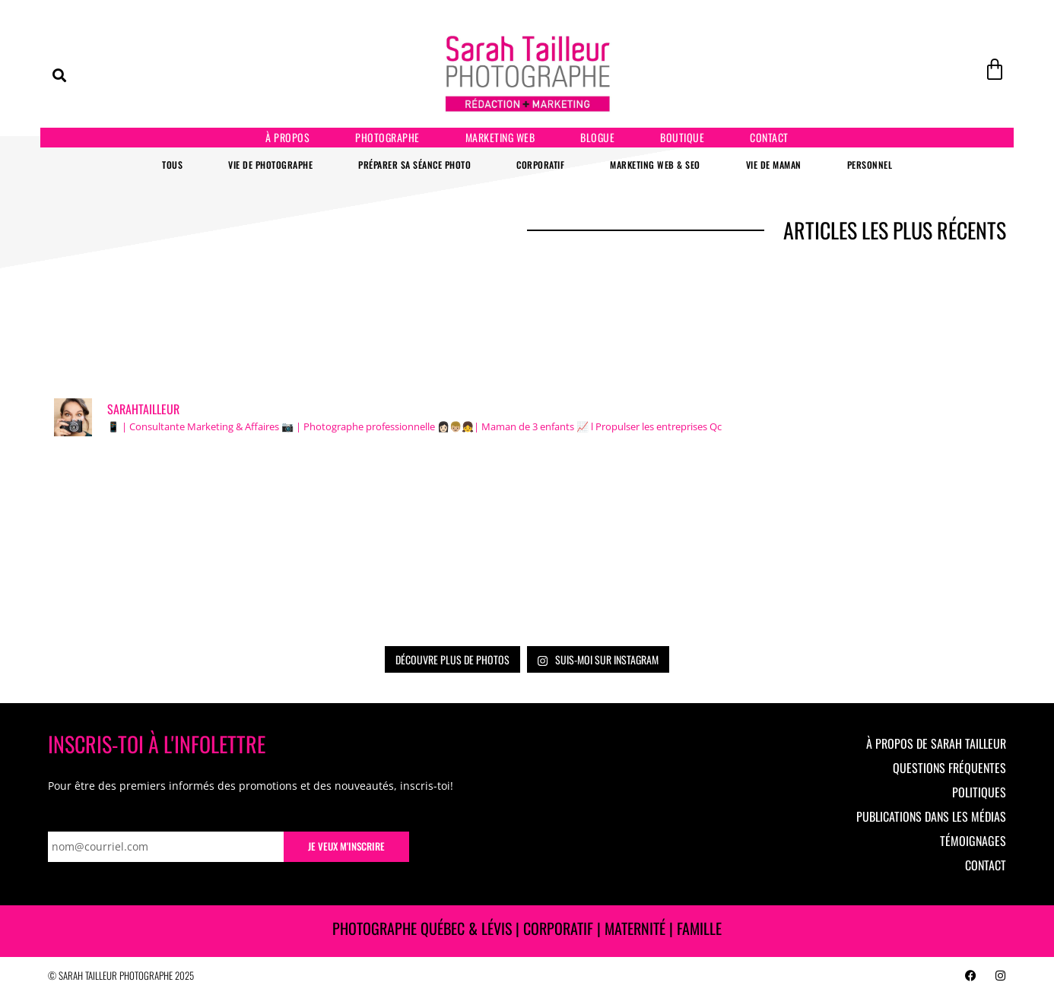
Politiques (979, 792)
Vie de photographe (270, 164)
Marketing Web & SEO (655, 164)
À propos (287, 137)
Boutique (682, 137)
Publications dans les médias (931, 816)
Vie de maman (774, 164)
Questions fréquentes (949, 768)
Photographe (387, 137)
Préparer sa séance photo (414, 164)
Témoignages (973, 841)
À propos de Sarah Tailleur (936, 743)
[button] (59, 75)
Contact (769, 137)
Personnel (870, 164)
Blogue (597, 137)
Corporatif (540, 164)
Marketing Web (500, 137)
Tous (172, 164)
